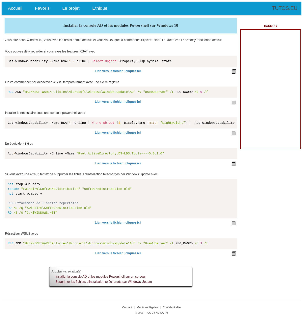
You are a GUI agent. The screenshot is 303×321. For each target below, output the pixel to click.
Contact (127, 307)
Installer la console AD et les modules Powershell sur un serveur (100, 276)
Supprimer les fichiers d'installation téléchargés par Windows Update (103, 281)
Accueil (15, 8)
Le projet (71, 8)
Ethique (99, 8)
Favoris (42, 8)
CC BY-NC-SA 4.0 (157, 312)
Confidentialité (172, 307)
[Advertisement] (270, 89)
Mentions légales (147, 307)
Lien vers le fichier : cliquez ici (118, 70)
